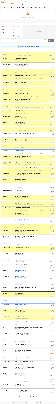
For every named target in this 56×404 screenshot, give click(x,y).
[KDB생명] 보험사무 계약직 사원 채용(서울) (21, 304)
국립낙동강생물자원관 (6, 276)
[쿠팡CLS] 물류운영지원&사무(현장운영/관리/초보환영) (23, 156)
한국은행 (4, 299)
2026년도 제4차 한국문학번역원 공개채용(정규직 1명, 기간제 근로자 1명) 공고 (26, 287)
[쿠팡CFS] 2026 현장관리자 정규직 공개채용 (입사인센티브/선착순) (25, 75)
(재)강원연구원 (5, 378)
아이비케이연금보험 (6, 207)
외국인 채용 (36, 7)
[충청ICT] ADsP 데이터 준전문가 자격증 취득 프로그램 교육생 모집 (24, 133)
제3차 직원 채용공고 (18, 190)
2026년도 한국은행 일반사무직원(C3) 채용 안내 (22, 299)
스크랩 (2, 50)
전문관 (31, 7)
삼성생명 (4, 344)
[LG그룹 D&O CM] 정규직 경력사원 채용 (21, 145)
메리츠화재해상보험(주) (6, 99)
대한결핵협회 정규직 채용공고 (19, 253)
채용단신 (40, 7)
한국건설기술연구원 (6, 333)
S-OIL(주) (4, 196)
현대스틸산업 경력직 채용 (18, 384)
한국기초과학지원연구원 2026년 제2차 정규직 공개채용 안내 (23, 127)
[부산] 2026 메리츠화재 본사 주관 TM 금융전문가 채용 (23, 99)
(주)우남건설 (5, 390)
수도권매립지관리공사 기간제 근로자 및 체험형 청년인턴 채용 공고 (24, 236)
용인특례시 (4, 88)
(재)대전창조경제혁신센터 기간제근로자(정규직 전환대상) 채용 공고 (24, 184)
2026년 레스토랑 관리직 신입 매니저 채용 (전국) (22, 93)
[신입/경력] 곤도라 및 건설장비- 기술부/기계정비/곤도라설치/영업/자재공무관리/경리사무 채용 (28, 327)
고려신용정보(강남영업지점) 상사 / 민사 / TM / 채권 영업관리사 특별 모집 (25, 367)
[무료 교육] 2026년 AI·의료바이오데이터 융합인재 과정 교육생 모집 (24, 202)
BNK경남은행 (5, 122)
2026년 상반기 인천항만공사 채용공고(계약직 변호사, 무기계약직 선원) (25, 338)
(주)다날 (4, 213)
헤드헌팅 (27, 7)
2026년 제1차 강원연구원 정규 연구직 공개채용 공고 (22, 378)
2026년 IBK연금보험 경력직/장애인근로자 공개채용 (22, 207)
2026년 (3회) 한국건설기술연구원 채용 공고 (21, 333)
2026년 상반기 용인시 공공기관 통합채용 (21, 88)
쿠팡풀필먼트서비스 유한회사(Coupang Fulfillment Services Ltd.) (8, 76)
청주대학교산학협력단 (6, 173)
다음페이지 (35, 396)
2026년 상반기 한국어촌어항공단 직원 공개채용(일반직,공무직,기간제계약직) (26, 230)
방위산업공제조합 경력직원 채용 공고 (20, 293)
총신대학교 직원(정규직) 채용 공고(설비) (20, 373)
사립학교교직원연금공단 (6, 64)
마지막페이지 (36, 396)
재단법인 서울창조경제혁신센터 (7, 190)
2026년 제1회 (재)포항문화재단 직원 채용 (21, 356)
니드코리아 (4, 350)
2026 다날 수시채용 (18, 213)
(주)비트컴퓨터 (5, 167)
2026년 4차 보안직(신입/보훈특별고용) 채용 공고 (22, 219)
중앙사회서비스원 (5, 242)
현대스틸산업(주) (5, 384)
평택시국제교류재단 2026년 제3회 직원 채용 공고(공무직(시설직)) (24, 162)
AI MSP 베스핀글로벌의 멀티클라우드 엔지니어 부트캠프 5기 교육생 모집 (25, 167)
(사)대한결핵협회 (5, 253)
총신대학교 (4, 373)
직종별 (7, 7)
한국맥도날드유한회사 (6, 93)
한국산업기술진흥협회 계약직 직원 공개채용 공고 (22, 247)
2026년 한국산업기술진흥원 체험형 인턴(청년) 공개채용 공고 (23, 321)
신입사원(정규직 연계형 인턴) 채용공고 (20, 82)
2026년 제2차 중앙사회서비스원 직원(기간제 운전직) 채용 (23, 242)
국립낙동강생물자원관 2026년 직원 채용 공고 (21, 276)
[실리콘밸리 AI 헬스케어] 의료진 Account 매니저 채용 (23, 350)
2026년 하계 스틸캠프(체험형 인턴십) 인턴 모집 (22, 259)
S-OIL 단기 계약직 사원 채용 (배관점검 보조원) (21, 196)
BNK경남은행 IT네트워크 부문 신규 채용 (20, 139)
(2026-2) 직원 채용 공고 (18, 116)
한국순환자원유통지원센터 (7, 52)
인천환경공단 (5, 150)
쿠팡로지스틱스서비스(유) (6, 156)
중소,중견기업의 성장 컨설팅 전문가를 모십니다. (22, 344)
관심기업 (6, 50)
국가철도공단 (5, 224)
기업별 (11, 7)
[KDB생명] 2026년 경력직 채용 (19, 70)
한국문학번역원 (5, 287)
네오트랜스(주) (5, 310)
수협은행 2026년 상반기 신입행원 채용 (20, 179)
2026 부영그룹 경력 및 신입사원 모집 (20, 105)
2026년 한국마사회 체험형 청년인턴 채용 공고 (21, 264)
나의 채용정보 (44, 7)
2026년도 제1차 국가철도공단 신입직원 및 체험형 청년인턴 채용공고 (25, 224)
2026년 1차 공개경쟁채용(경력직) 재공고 (21, 270)
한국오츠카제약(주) (6, 110)
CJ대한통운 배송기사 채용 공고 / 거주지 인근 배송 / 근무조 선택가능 (24, 361)
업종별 (14, 7)
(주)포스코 (4, 259)
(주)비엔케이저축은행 (6, 316)
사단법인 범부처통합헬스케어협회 (7, 202)
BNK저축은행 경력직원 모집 (19, 316)
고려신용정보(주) (5, 367)
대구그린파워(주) (5, 82)
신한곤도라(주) (5, 327)
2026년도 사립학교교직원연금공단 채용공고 (21, 64)
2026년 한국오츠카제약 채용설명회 (20, 110)
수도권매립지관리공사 (6, 236)
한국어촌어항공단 (5, 230)
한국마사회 (4, 264)
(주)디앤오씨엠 (5, 145)
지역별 (4, 7)
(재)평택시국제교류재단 (6, 162)
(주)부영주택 (5, 105)
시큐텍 (4, 219)
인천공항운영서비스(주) (6, 116)
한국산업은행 (5, 58)
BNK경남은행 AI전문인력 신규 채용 (20, 122)
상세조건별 (18, 7)
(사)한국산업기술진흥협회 (6, 247)
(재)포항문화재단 (5, 356)
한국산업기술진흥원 (6, 321)
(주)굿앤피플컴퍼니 (6, 361)
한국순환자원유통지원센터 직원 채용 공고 (21, 52)
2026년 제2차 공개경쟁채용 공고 (19, 150)
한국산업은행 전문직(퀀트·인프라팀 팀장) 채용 (21, 58)
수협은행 (4, 179)
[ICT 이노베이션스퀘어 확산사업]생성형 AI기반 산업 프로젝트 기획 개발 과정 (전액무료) (27, 173)
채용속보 (23, 7)
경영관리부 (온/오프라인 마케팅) (19, 281)
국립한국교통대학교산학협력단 (7, 133)
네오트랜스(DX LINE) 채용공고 (19, 310)
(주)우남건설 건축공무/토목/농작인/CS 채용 (21, 390)
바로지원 (52, 204)
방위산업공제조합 (5, 293)
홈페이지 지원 (52, 55)
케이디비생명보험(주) (6, 70)
